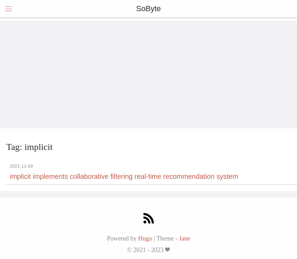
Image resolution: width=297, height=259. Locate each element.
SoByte (148, 8)
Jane (184, 238)
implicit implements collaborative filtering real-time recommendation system (124, 176)
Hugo (145, 238)
